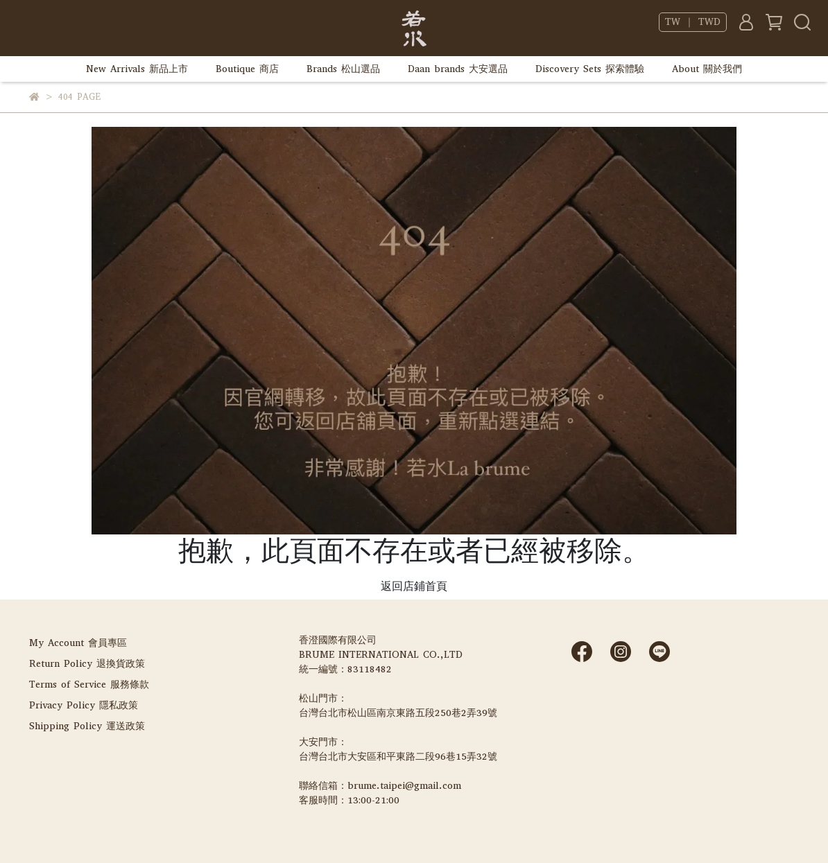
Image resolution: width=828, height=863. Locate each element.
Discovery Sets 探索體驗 (589, 69)
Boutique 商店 (247, 69)
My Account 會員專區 (78, 643)
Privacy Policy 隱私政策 (83, 705)
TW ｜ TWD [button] (693, 22)
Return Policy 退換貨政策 (87, 663)
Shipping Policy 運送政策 (87, 726)
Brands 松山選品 (343, 69)
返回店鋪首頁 (414, 586)
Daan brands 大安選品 (458, 69)
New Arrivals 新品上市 (137, 69)
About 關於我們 (707, 69)
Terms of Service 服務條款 (89, 684)
